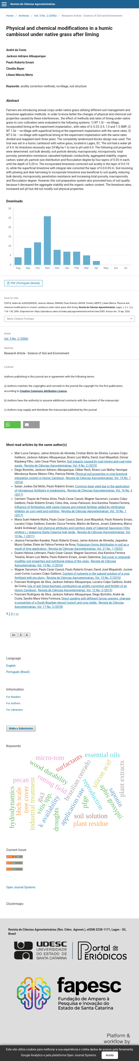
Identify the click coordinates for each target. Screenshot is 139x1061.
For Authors (13, 703)
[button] (12, 424)
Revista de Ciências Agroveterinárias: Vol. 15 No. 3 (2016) (84, 577)
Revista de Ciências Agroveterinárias (32, 4)
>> (17, 613)
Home (10, 15)
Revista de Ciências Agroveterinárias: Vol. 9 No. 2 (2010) (60, 465)
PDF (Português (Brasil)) (25, 283)
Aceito (110, 1055)
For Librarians (14, 709)
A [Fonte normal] (21, 635)
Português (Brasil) (18, 672)
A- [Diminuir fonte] (27, 635)
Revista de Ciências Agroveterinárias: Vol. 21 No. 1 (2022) (85, 548)
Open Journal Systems (20, 887)
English (11, 665)
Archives (24, 15)
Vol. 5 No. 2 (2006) (45, 15)
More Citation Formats (20, 318)
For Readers (13, 696)
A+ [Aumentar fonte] (14, 635)
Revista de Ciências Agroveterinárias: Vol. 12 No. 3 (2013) (75, 590)
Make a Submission (21, 728)
